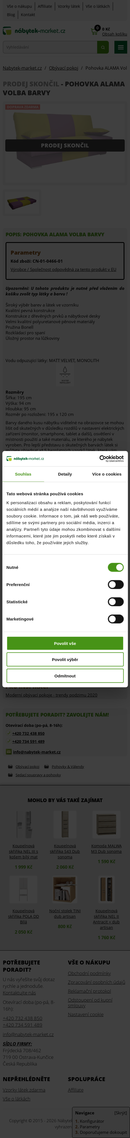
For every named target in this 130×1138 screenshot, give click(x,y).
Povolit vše (65, 643)
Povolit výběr (65, 659)
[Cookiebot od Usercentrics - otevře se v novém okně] (99, 458)
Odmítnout (65, 675)
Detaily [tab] (65, 474)
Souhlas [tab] (23, 474)
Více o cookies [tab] (107, 474)
